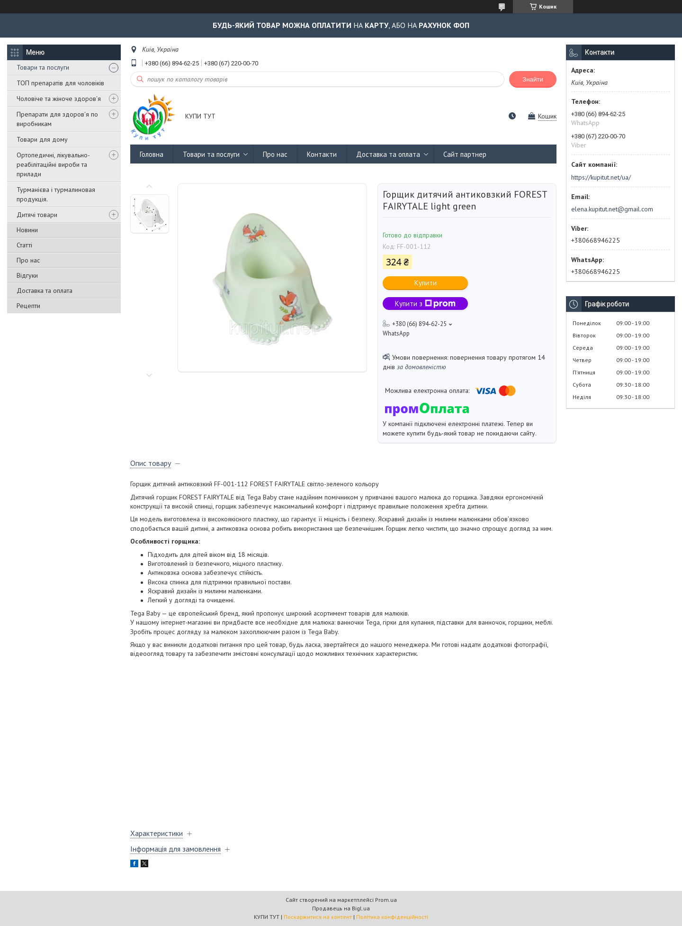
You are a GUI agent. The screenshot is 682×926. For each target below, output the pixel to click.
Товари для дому (42, 139)
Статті (24, 245)
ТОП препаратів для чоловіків (60, 83)
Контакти (322, 154)
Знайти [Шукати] (532, 79)
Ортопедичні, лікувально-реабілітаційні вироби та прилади (53, 164)
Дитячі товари (37, 214)
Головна (151, 154)
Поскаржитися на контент (318, 916)
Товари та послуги (43, 67)
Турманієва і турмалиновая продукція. (56, 194)
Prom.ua (386, 899)
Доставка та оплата (44, 290)
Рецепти (28, 305)
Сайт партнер (464, 154)
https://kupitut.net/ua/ (601, 177)
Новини (27, 230)
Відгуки (27, 275)
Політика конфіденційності (392, 916)
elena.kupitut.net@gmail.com (612, 209)
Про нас (28, 260)
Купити (425, 282)
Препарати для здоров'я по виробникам (57, 119)
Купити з (425, 303)
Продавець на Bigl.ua (341, 908)
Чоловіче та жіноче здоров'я (59, 98)
